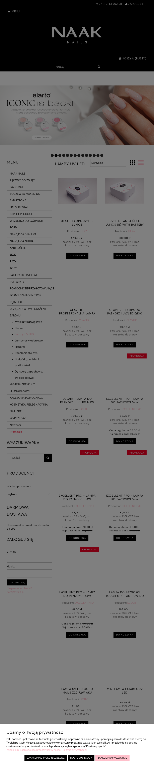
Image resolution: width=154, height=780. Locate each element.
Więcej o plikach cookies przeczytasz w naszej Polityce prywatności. (46, 750)
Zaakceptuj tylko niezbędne (45, 757)
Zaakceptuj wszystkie (112, 757)
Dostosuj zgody (81, 757)
